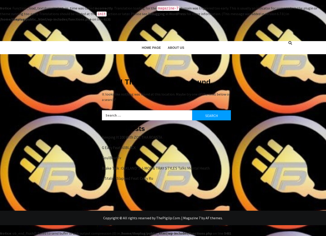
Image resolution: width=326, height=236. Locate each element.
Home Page (151, 47)
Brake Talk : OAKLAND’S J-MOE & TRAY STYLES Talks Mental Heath (156, 168)
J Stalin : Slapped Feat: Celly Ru (127, 178)
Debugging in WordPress (167, 14)
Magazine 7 (192, 218)
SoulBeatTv (111, 157)
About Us (176, 47)
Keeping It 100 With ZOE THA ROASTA (132, 137)
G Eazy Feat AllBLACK (119, 147)
